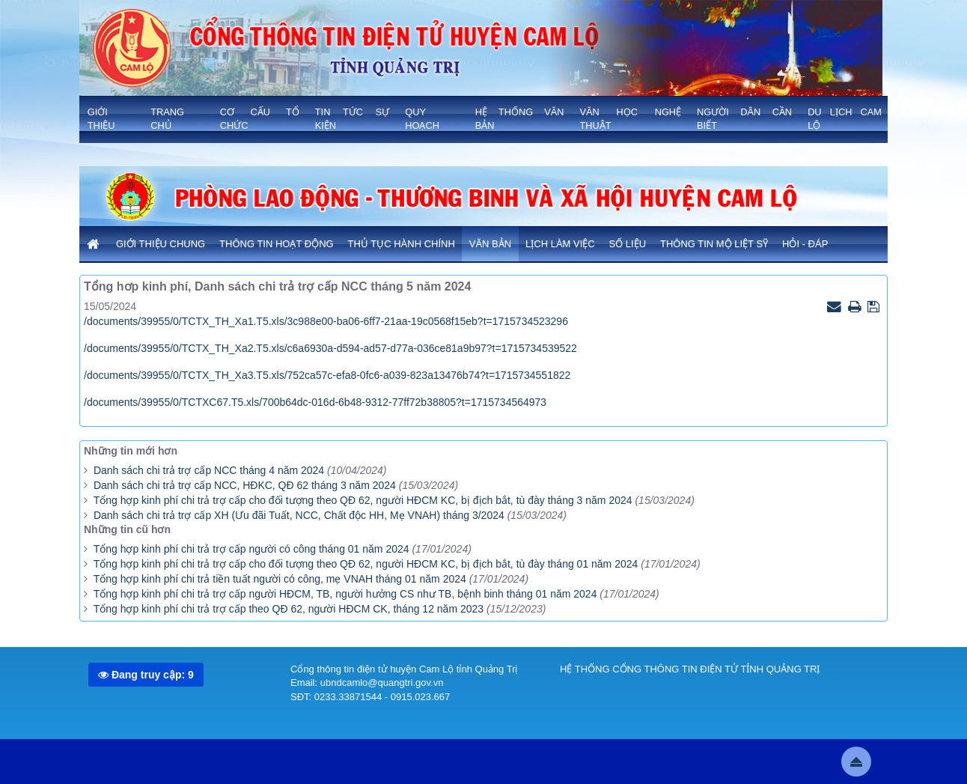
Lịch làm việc (560, 243)
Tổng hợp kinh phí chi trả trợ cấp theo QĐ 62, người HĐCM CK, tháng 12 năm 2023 (290, 609)
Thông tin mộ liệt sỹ (714, 243)
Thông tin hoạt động (276, 243)
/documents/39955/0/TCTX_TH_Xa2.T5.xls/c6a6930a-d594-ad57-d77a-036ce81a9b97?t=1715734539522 (330, 348)
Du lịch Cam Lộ (845, 118)
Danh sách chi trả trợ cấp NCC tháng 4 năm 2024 (209, 470)
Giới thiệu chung (160, 243)
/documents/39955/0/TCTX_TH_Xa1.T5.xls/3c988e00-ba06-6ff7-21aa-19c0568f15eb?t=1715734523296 (326, 321)
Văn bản (490, 243)
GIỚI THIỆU (101, 118)
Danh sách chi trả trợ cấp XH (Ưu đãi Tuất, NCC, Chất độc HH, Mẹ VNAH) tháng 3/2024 (299, 515)
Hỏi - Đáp (805, 243)
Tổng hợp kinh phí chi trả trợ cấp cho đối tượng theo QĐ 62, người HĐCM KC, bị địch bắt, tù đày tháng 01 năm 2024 (366, 564)
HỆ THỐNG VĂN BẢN (519, 118)
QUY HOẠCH (422, 118)
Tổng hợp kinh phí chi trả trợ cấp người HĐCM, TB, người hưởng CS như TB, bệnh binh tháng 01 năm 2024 (345, 594)
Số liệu (628, 243)
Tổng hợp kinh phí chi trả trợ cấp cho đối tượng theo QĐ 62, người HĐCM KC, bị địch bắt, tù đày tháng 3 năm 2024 (363, 500)
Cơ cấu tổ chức (259, 118)
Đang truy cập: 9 (146, 675)
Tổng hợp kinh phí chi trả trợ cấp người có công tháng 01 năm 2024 (251, 549)
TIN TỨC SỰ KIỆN (352, 118)
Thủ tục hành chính (401, 243)
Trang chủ (167, 118)
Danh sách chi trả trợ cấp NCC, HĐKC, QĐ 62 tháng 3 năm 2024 (245, 485)
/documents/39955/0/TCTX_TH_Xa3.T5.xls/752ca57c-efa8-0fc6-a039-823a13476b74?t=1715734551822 (327, 375)
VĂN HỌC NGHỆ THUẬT (630, 118)
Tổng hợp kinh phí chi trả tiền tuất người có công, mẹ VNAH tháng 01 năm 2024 (280, 579)
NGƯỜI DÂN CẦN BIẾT (744, 118)
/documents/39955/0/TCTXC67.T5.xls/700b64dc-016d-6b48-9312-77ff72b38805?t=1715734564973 (315, 402)
